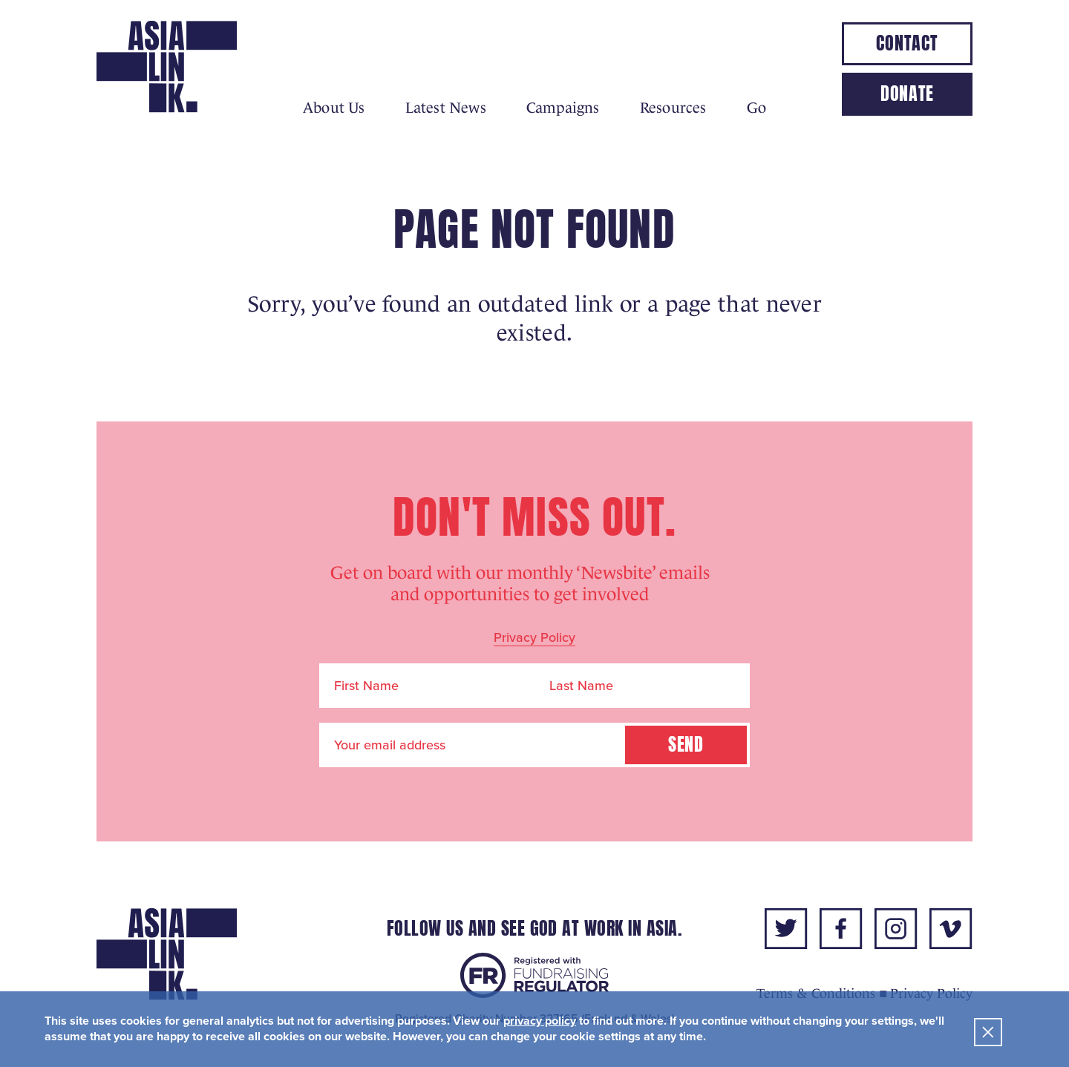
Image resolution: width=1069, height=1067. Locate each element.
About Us (334, 107)
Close (988, 1032)
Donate (907, 94)
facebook (841, 929)
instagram (896, 929)
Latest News (445, 107)
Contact (907, 43)
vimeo (950, 929)
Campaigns (563, 107)
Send (686, 745)
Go (756, 107)
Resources (673, 107)
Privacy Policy (534, 637)
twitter (786, 929)
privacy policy (539, 1021)
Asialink (167, 67)
